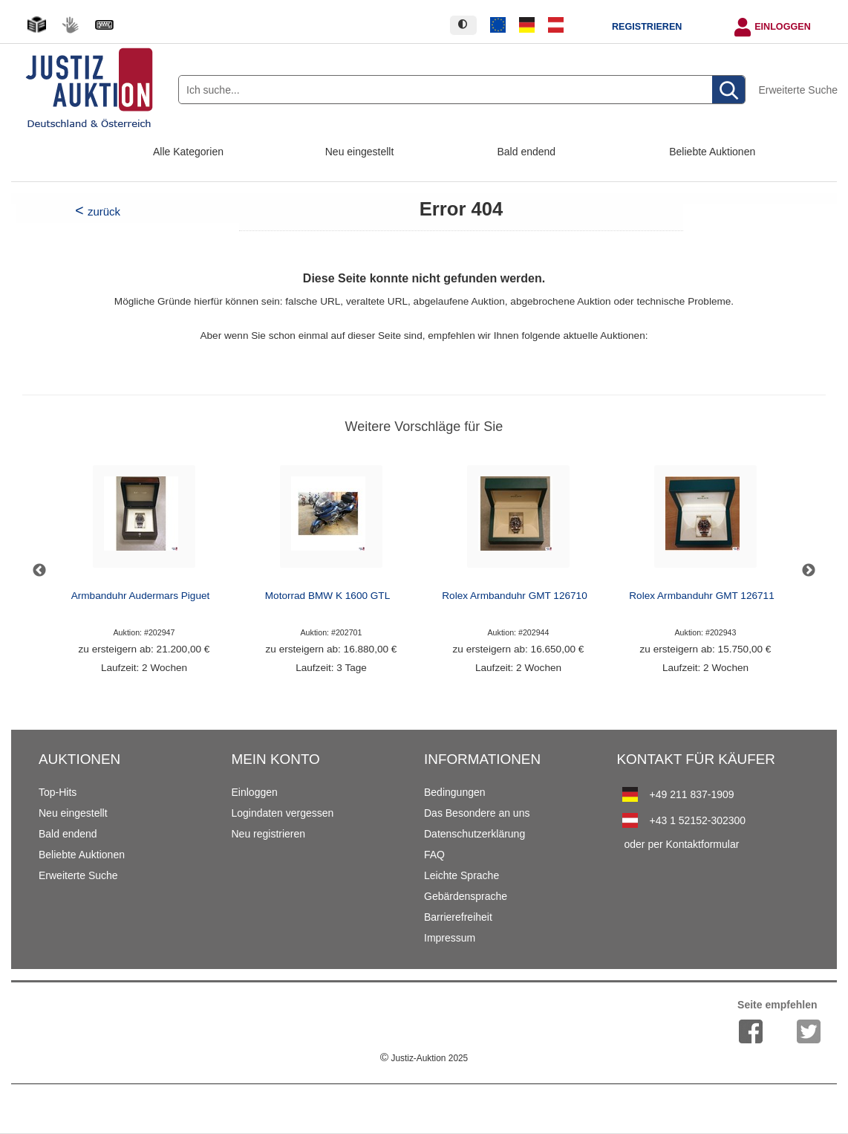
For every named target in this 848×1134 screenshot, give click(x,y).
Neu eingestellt (359, 152)
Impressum (449, 938)
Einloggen (782, 27)
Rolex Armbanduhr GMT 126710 (514, 595)
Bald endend (527, 152)
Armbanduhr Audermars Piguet (140, 595)
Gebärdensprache (465, 896)
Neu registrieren (269, 834)
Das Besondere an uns (476, 813)
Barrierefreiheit (458, 917)
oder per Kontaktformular (682, 844)
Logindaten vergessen (283, 813)
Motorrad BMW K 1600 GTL (327, 595)
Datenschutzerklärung (474, 834)
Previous (39, 570)
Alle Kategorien (188, 152)
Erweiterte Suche (798, 90)
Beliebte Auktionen (712, 152)
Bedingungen (455, 792)
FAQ (434, 855)
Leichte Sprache (461, 875)
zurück (104, 211)
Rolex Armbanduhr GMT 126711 (701, 595)
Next (808, 570)
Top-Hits (57, 792)
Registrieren (647, 27)
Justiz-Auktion (424, 1058)
